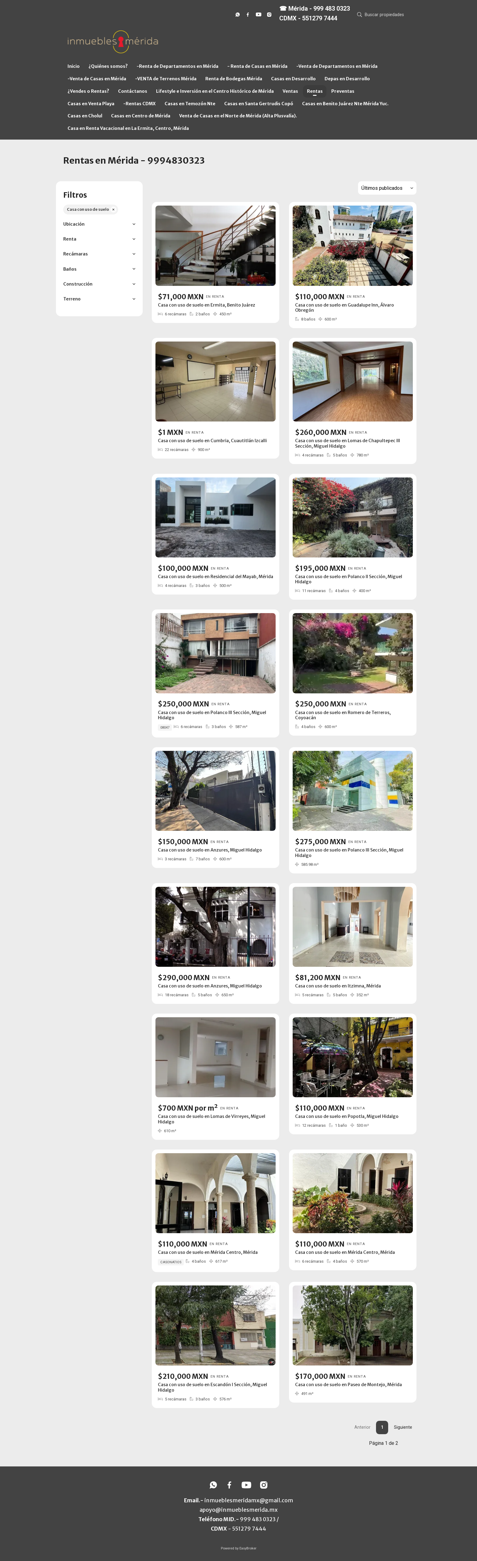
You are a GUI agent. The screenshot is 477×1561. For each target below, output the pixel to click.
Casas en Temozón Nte (190, 103)
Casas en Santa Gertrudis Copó (258, 103)
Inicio (74, 66)
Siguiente (403, 1427)
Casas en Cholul (85, 116)
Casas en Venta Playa (91, 103)
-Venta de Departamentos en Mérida (337, 66)
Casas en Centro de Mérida (140, 116)
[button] (99, 224)
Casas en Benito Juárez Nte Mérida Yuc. (345, 103)
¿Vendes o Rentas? (88, 91)
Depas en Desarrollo (347, 79)
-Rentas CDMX (139, 103)
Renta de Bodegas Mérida (233, 79)
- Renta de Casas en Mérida (257, 66)
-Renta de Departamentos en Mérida (177, 66)
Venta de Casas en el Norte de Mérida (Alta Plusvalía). (238, 116)
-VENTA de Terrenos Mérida (166, 79)
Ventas (290, 91)
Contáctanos (132, 91)
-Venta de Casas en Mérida (97, 79)
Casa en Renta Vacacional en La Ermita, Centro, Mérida (128, 128)
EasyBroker (247, 1548)
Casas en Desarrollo (293, 79)
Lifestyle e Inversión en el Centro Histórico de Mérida (215, 91)
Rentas (315, 91)
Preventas (342, 91)
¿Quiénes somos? (108, 66)
